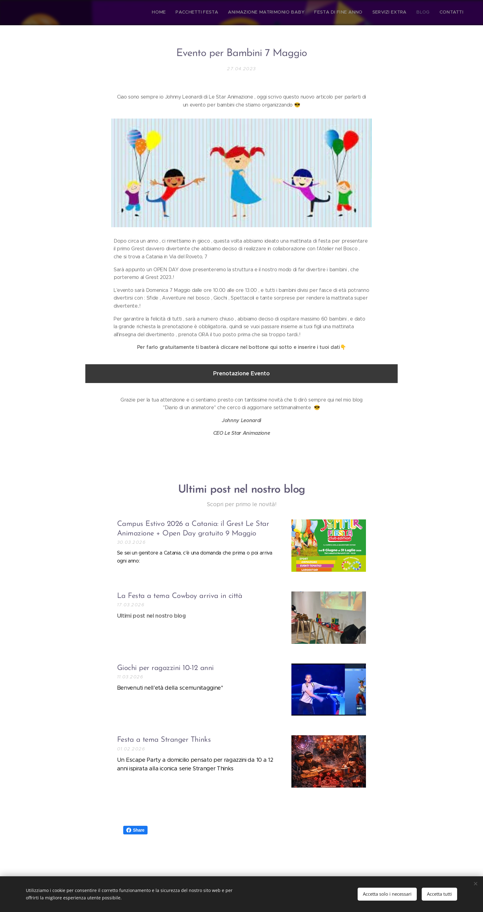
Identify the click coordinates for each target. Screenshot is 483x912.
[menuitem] (406, 12)
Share (135, 830)
